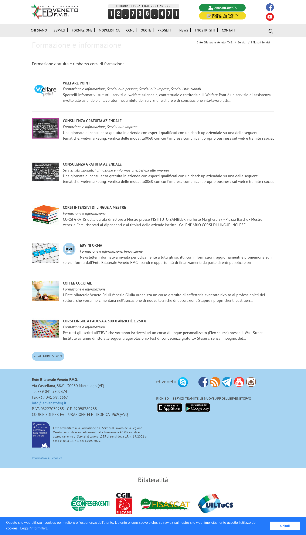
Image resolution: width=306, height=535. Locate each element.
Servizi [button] (59, 30)
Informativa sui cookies (47, 458)
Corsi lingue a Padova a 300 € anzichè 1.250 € (104, 321)
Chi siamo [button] (39, 30)
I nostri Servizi (260, 42)
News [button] (183, 30)
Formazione (82, 30)
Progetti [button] (165, 30)
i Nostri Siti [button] (205, 30)
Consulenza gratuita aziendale (92, 121)
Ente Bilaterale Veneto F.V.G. (215, 42)
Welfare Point (76, 83)
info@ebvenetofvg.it (49, 403)
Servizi (242, 42)
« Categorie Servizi (48, 356)
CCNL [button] (130, 30)
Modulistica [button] (109, 30)
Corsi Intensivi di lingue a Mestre (94, 207)
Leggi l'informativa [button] (33, 528)
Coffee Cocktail (77, 283)
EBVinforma (91, 245)
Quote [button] (146, 30)
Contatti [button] (229, 30)
